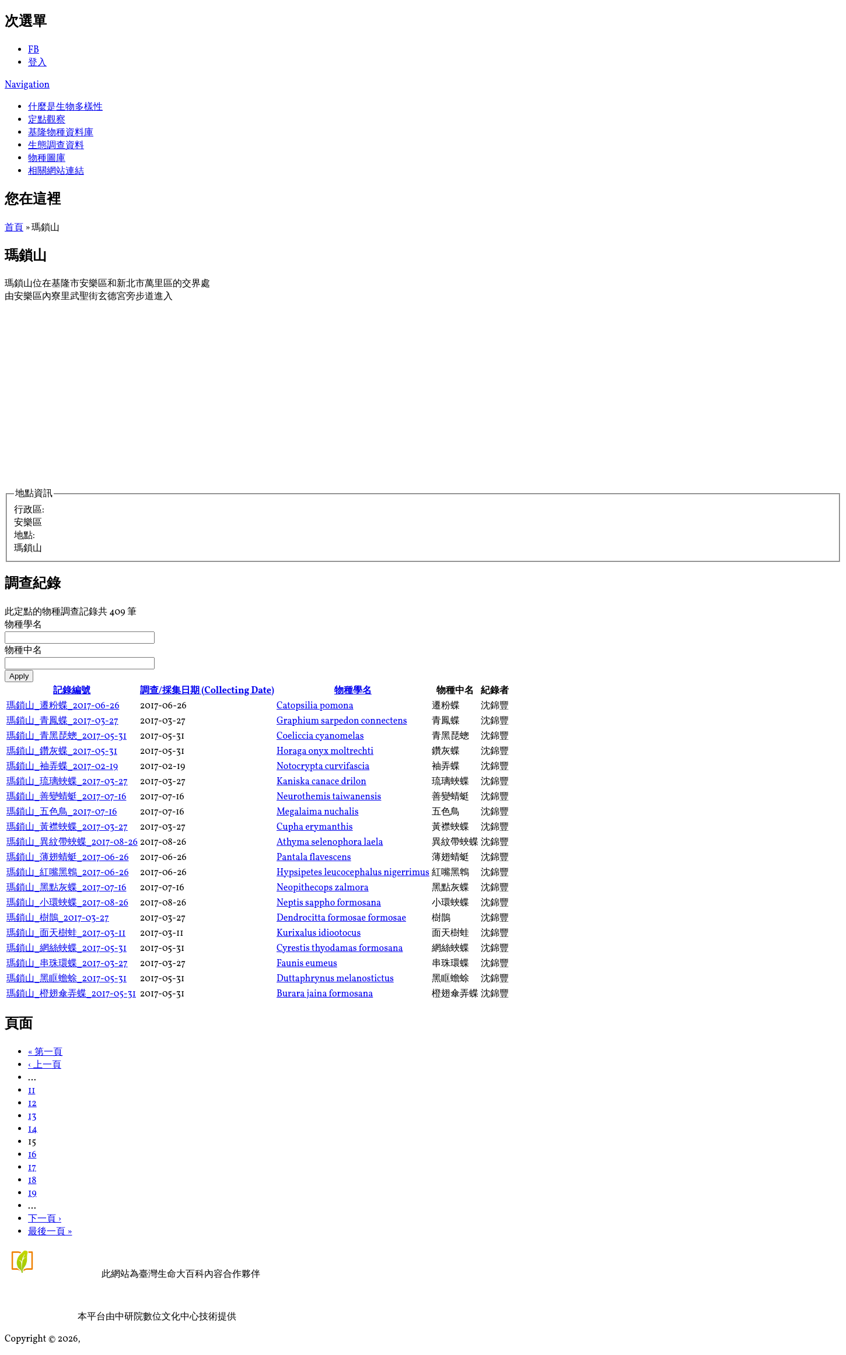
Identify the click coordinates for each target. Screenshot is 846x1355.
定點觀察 (46, 120)
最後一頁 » (50, 1232)
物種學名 (23, 625)
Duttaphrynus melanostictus (335, 979)
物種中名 (23, 650)
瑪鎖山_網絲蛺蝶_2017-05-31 (66, 948)
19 (32, 1193)
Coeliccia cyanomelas (320, 736)
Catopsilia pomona (315, 706)
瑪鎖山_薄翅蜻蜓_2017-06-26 (67, 857)
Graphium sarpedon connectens (342, 721)
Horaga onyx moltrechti (325, 751)
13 (32, 1116)
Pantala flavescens (314, 857)
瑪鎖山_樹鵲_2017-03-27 (57, 918)
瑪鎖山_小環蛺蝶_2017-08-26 (67, 903)
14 (32, 1129)
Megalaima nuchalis (317, 812)
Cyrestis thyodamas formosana (340, 948)
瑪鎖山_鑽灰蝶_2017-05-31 (61, 751)
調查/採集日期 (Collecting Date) (207, 690)
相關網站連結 (56, 171)
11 (31, 1090)
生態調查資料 (56, 145)
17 (32, 1167)
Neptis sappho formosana (329, 903)
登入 (37, 63)
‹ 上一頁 (44, 1065)
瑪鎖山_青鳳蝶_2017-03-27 (62, 721)
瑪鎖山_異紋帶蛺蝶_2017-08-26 (72, 842)
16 (32, 1155)
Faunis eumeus (307, 963)
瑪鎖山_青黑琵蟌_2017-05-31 (66, 736)
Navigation (27, 85)
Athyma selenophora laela (330, 842)
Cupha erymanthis (315, 827)
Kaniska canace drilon (321, 781)
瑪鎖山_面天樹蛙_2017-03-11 (65, 933)
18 (32, 1180)
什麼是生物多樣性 (65, 107)
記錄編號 (71, 690)
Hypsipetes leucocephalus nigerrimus (353, 872)
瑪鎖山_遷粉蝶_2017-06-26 (62, 706)
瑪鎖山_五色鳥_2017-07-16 (61, 812)
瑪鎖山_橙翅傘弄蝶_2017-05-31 (71, 994)
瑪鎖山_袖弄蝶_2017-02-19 (62, 766)
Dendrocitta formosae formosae (341, 918)
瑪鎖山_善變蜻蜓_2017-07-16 (66, 797)
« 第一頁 (45, 1052)
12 (32, 1103)
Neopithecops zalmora (323, 888)
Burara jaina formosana (325, 994)
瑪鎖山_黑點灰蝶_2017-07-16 (66, 888)
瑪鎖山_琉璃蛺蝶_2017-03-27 (67, 781)
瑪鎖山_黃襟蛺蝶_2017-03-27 (67, 827)
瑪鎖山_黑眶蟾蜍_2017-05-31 (66, 979)
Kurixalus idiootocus (319, 933)
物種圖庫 (46, 158)
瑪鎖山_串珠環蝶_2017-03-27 (67, 963)
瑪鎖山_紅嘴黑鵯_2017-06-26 (67, 872)
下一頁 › (44, 1219)
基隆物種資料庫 (60, 133)
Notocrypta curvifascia (323, 766)
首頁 (14, 228)
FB (33, 50)
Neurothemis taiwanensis (329, 797)
